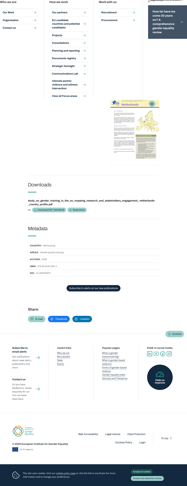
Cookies (176, 334)
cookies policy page (66, 473)
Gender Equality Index (129, 8)
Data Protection (136, 434)
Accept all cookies (142, 471)
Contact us (18, 379)
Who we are (63, 352)
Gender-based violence (110, 8)
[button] (36, 319)
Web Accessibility (88, 434)
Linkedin (149, 353)
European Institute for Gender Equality (19, 8)
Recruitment (63, 356)
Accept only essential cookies (147, 478)
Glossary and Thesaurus (115, 378)
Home (18, 26)
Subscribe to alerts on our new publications (93, 288)
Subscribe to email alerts (20, 350)
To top (164, 438)
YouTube (156, 353)
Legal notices (112, 434)
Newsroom (48, 8)
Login (142, 442)
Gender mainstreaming (89, 8)
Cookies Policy (123, 442)
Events (60, 363)
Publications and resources (68, 8)
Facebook (162, 353)
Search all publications (60, 26)
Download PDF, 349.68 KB (51, 210)
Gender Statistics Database (150, 8)
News (60, 360)
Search (180, 8)
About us (168, 8)
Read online (79, 210)
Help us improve (160, 381)
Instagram (169, 353)
